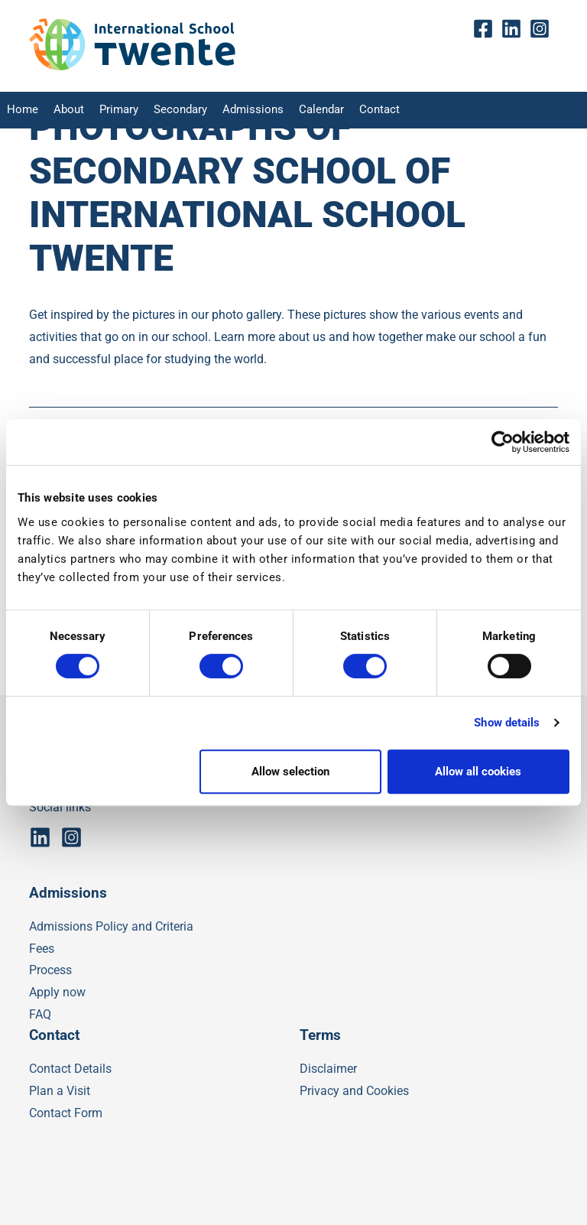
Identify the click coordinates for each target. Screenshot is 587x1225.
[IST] (132, 67)
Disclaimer (328, 1068)
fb (486, 29)
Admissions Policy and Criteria (111, 926)
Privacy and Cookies (354, 1091)
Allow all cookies (478, 771)
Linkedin (515, 29)
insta (543, 29)
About (64, 110)
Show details (507, 722)
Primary (112, 110)
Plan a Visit (59, 1091)
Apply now (57, 992)
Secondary (172, 110)
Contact (360, 110)
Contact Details (70, 1068)
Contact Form (65, 1113)
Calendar (304, 110)
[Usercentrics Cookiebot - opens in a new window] (502, 442)
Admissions (240, 110)
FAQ (40, 1014)
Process (50, 970)
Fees (41, 948)
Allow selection (290, 771)
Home (20, 110)
